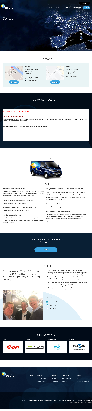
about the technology (67, 378)
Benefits (67, 8)
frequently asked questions (83, 381)
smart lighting (54, 378)
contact (46, 249)
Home (51, 8)
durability (64, 384)
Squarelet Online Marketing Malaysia (83, 402)
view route (14, 82)
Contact (86, 8)
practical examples (42, 381)
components (65, 381)
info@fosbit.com (32, 80)
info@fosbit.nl (81, 400)
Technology (77, 8)
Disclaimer (89, 400)
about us (78, 384)
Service (58, 8)
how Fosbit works (41, 378)
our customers (54, 381)
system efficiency (66, 386)
